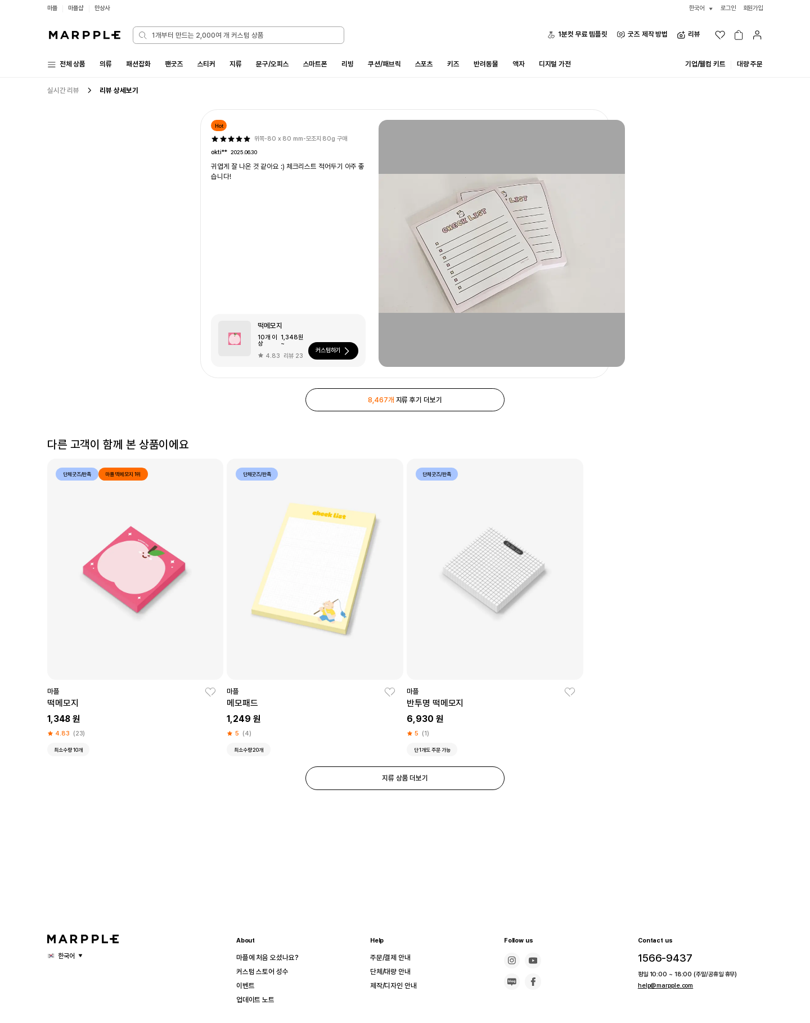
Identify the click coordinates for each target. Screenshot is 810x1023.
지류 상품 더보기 (405, 784)
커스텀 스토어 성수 (267, 972)
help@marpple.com (662, 985)
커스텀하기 (332, 352)
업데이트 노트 (258, 1000)
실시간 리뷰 (65, 92)
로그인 (725, 8)
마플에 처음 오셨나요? (272, 958)
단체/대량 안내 (393, 972)
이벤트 (247, 986)
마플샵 (77, 8)
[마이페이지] (757, 35)
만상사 (105, 8)
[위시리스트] (720, 35)
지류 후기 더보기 (405, 402)
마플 (52, 8)
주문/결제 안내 (393, 958)
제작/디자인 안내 (397, 986)
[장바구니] (738, 35)
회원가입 (752, 8)
